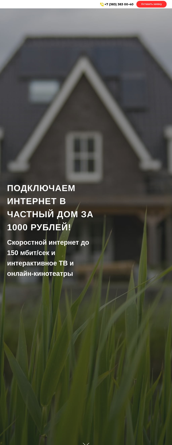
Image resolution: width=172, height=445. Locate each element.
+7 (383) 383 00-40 (118, 4)
